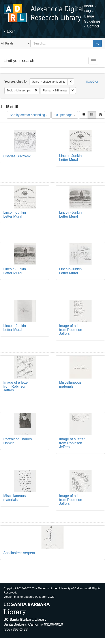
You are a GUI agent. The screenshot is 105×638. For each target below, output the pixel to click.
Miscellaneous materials (70, 384)
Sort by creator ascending (28, 115)
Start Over (92, 81)
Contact (93, 26)
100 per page (64, 115)
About (88, 6)
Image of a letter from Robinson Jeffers (72, 329)
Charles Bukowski (17, 156)
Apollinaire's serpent (19, 553)
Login (11, 31)
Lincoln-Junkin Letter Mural (70, 158)
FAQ (87, 11)
